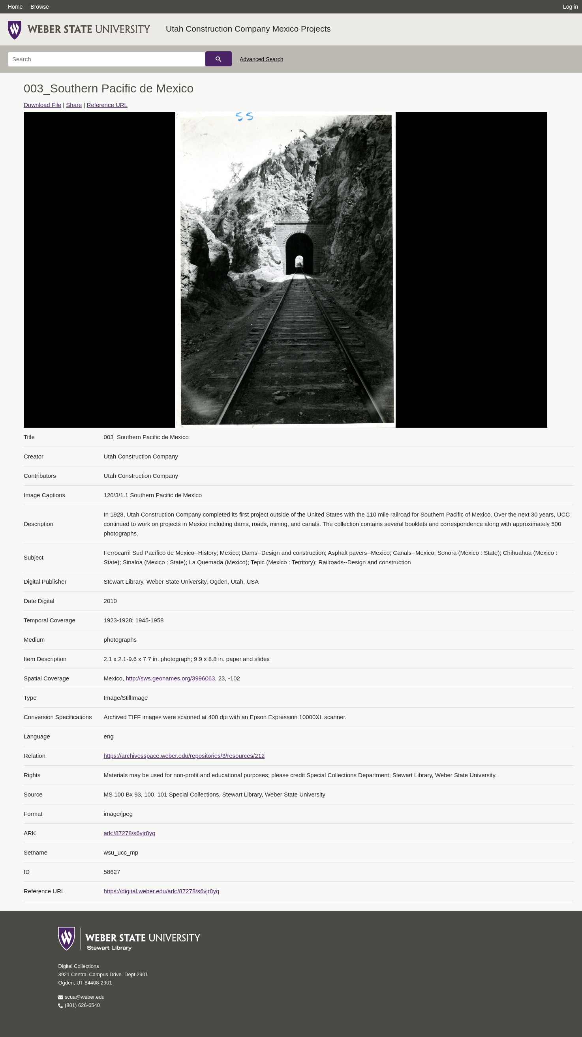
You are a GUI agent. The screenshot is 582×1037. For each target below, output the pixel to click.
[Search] (106, 59)
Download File (42, 104)
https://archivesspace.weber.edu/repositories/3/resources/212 (184, 755)
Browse (39, 7)
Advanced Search (261, 59)
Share (74, 104)
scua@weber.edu (81, 997)
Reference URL (107, 104)
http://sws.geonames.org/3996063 (170, 678)
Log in (570, 7)
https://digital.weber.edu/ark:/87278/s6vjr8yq (162, 891)
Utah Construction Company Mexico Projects (248, 28)
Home (15, 7)
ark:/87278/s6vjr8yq (130, 833)
